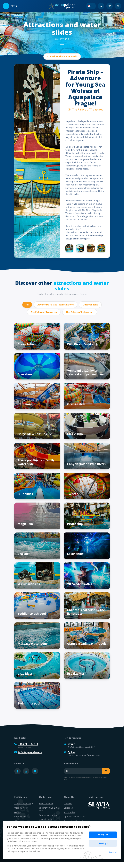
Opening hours (21, 807)
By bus (69, 752)
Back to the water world (62, 56)
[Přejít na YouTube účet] (35, 771)
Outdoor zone (90, 304)
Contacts (68, 803)
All (27, 304)
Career (68, 807)
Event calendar (46, 803)
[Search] (101, 6)
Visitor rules (69, 812)
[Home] (62, 6)
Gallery (17, 812)
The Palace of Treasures (44, 312)
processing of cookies (54, 845)
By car (69, 743)
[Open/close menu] (10, 6)
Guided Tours (45, 819)
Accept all (102, 834)
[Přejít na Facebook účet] (17, 771)
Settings (103, 843)
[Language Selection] (91, 6)
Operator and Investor (74, 816)
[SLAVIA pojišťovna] (99, 805)
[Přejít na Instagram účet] (26, 771)
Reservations (20, 816)
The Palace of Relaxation (79, 312)
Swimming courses (48, 815)
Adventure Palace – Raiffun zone (55, 304)
